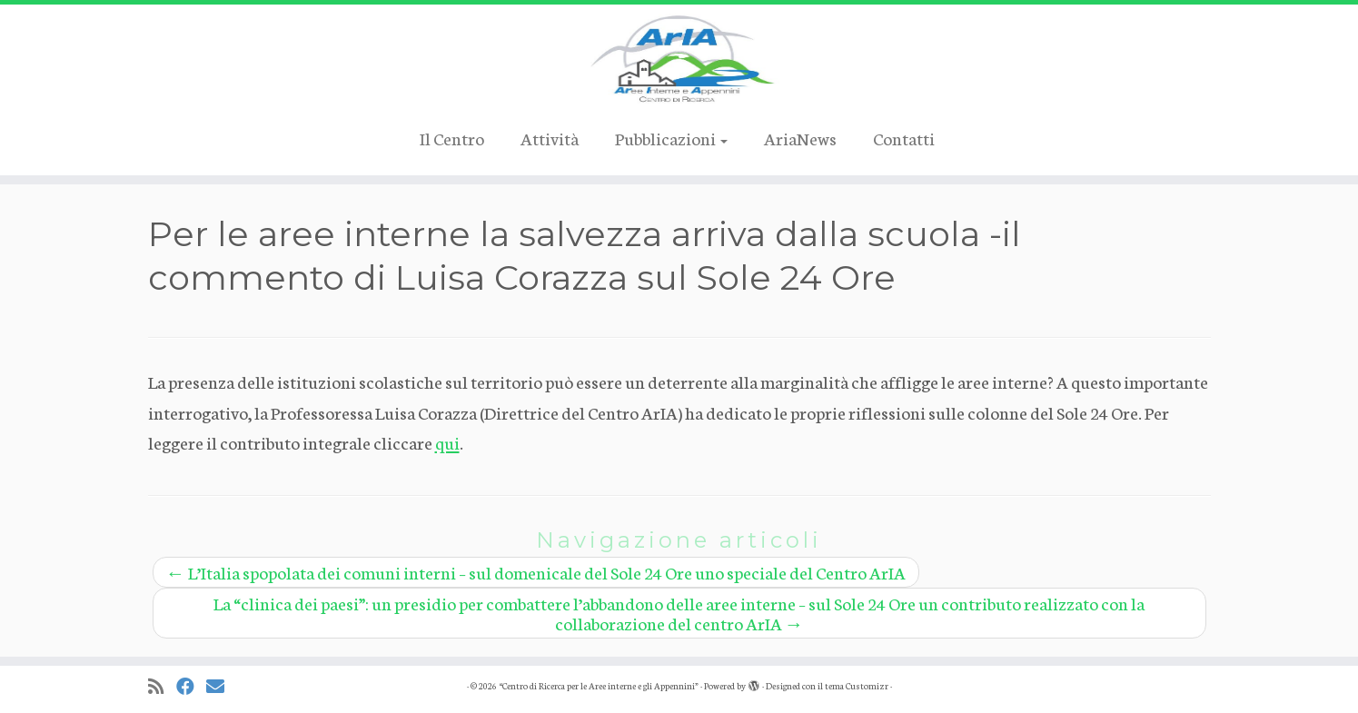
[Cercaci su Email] (221, 686)
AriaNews (800, 137)
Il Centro (452, 137)
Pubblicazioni (671, 137)
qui (447, 442)
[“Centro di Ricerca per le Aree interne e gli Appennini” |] (679, 59)
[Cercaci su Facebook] (191, 686)
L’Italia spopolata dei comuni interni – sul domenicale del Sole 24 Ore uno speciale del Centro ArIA (536, 572)
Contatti (904, 137)
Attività (549, 137)
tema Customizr (856, 685)
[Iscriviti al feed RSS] (162, 686)
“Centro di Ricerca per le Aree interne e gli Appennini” (599, 685)
